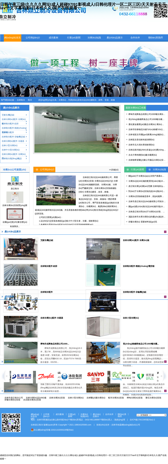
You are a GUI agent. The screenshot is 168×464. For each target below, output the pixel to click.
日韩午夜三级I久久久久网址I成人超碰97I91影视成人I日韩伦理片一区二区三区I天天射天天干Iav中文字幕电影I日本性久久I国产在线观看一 (83, 6)
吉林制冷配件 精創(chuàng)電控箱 (14, 130)
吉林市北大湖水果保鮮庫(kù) (141, 145)
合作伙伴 (135, 37)
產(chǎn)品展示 (115, 37)
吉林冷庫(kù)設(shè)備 (36, 398)
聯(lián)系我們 (155, 37)
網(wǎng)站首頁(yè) (12, 41)
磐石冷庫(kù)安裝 (153, 398)
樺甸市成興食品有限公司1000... (54, 344)
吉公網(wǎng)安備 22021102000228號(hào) (52, 429)
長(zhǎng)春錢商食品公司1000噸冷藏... (141, 344)
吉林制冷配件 (8, 132)
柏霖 (119, 425)
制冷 (30, 100)
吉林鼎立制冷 (37, 425)
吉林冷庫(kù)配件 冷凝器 (13, 141)
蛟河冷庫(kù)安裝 (116, 398)
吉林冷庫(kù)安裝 (57, 398)
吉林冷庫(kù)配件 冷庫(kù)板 (14, 121)
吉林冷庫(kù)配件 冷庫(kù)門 (14, 156)
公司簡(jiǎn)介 (33, 37)
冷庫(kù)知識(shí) (94, 41)
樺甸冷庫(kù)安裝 (135, 398)
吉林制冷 (21, 100)
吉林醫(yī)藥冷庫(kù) (96, 398)
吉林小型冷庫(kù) (10, 145)
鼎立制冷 (15, 188)
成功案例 (53, 37)
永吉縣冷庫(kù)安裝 (32, 400)
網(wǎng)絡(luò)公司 (131, 425)
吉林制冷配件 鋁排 (10, 123)
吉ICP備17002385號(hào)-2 (142, 419)
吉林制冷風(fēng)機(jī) (12, 158)
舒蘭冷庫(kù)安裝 (12, 400)
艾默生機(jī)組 (8, 115)
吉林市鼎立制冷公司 (14, 398)
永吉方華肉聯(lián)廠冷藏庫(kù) (142, 155)
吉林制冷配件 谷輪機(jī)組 (13, 137)
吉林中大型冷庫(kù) (11, 150)
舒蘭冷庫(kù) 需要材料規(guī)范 (142, 222)
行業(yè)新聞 (74, 37)
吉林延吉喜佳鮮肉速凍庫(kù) (141, 139)
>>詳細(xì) (114, 170)
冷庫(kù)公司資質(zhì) (14, 169)
